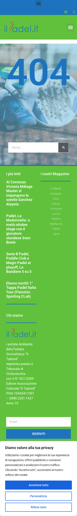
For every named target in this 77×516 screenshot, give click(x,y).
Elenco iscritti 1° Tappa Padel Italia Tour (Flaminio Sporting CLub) (21, 290)
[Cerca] (63, 147)
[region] (38, 478)
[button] (38, 3)
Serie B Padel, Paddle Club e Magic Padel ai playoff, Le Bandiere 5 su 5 (18, 263)
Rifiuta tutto (38, 507)
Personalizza (38, 496)
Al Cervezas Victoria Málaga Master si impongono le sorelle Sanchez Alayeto (19, 193)
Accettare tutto (38, 485)
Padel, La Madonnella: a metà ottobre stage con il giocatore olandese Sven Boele (18, 229)
